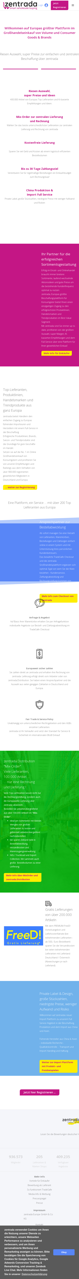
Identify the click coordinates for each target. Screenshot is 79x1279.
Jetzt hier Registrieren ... (40, 1092)
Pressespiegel (39, 1198)
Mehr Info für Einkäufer (57, 353)
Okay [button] (64, 1252)
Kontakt (39, 1224)
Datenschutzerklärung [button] (34, 1274)
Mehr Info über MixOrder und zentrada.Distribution (22, 877)
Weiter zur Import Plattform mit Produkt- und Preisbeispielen (57, 1066)
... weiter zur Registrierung (20, 487)
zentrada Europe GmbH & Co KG (38, 1216)
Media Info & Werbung (39, 1194)
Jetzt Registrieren (59, 5)
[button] (72, 5)
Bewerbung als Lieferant (39, 1185)
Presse (39, 1202)
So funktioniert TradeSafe (39, 1189)
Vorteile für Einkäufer (39, 1180)
